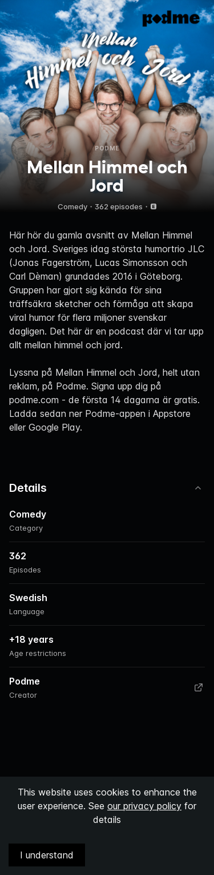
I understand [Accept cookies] (47, 855)
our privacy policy (144, 806)
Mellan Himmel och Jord (106, 372)
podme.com (34, 399)
